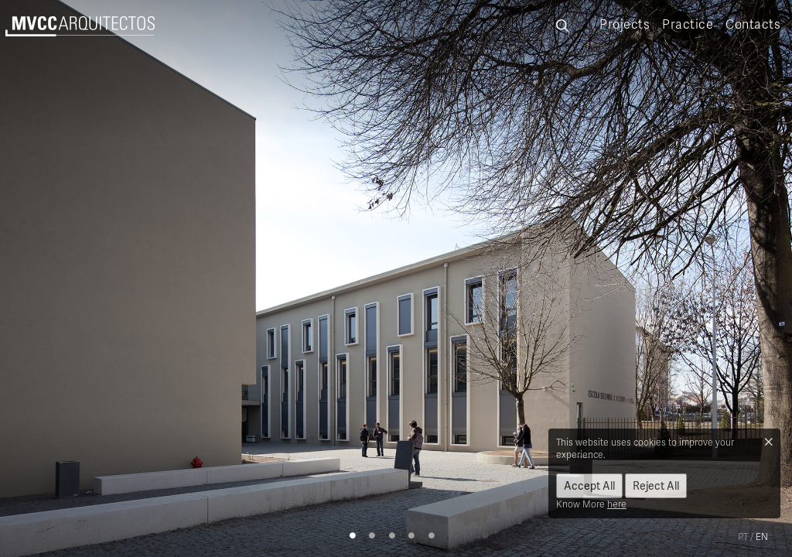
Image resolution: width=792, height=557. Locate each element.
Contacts (752, 24)
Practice (687, 24)
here (616, 504)
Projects (624, 24)
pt (743, 536)
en (762, 536)
